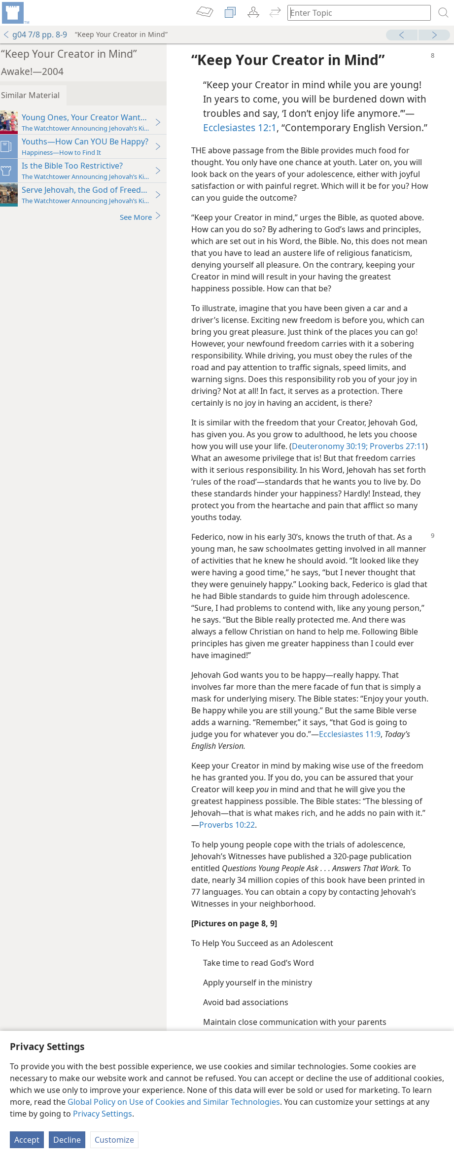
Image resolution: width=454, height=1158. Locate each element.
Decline (67, 1139)
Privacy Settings (102, 1113)
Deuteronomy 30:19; (336, 460)
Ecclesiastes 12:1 (303, 127)
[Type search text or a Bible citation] (354, 12)
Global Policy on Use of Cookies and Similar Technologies (174, 1101)
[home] (15, 13)
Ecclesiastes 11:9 (365, 748)
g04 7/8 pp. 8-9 (34, 34)
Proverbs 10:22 (243, 839)
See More (147, 216)
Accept (26, 1139)
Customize (114, 1139)
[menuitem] (15, 13)
